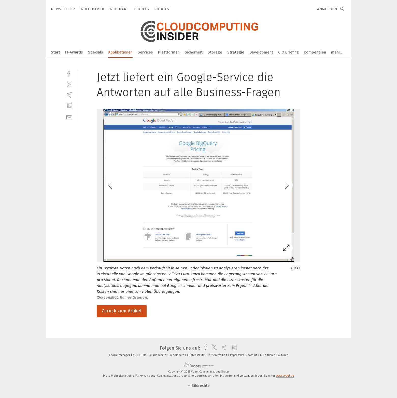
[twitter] (69, 84)
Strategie (235, 52)
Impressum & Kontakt (244, 355)
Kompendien (315, 52)
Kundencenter (158, 355)
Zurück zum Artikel (121, 311)
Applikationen (120, 52)
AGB (136, 355)
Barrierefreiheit (217, 355)
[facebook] (69, 73)
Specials (95, 52)
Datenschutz (197, 355)
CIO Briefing (288, 52)
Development (261, 52)
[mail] (69, 117)
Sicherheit (194, 52)
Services (145, 52)
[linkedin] (69, 106)
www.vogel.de (285, 375)
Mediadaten (178, 355)
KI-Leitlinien (268, 355)
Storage (215, 52)
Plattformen (169, 52)
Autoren (283, 355)
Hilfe (144, 355)
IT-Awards (74, 52)
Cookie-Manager (120, 355)
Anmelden (327, 9)
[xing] (69, 95)
